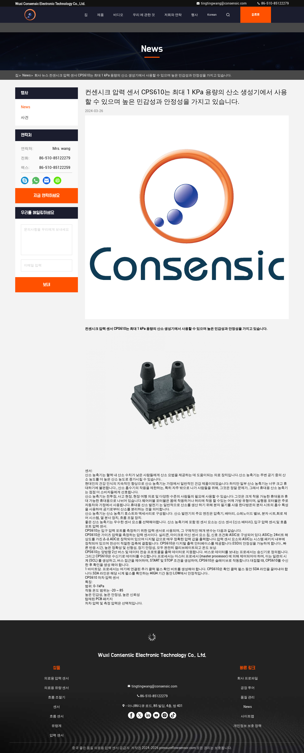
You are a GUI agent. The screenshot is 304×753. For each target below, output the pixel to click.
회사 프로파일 (247, 678)
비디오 (118, 15)
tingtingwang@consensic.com (221, 3)
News (26, 75)
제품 (100, 15)
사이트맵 (247, 716)
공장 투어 (248, 688)
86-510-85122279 (273, 3)
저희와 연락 (173, 15)
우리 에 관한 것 (144, 15)
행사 (194, 15)
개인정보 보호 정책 (247, 726)
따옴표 (256, 14)
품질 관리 (248, 697)
